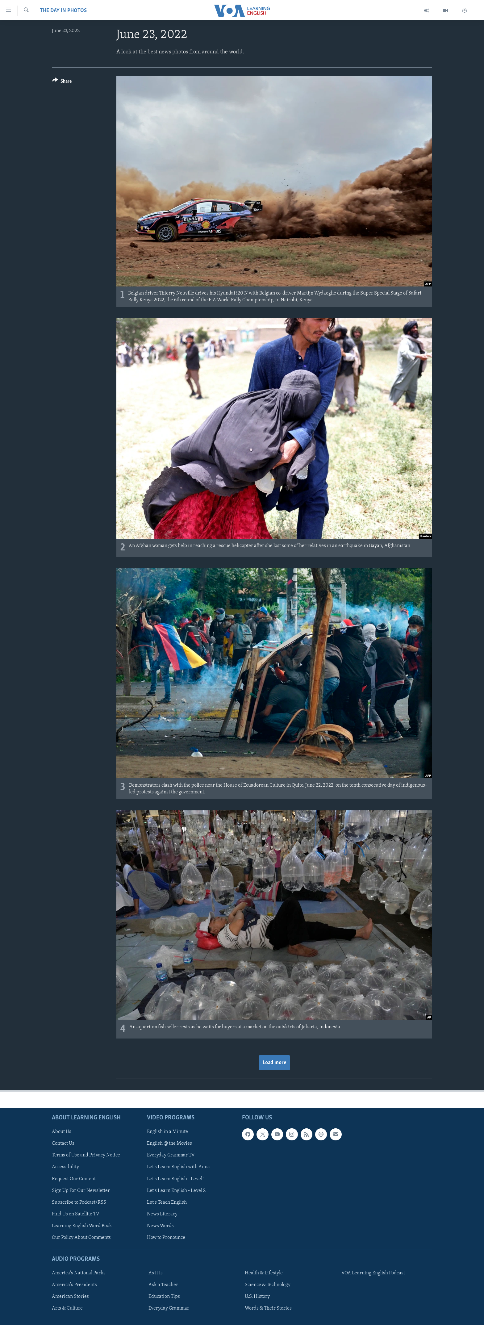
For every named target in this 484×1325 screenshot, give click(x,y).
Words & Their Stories (268, 1308)
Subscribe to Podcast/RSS (79, 1202)
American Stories (70, 1296)
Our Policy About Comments (81, 1237)
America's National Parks (79, 1273)
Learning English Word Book (82, 1225)
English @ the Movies (169, 1143)
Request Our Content (74, 1178)
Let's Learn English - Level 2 (176, 1190)
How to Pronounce (166, 1237)
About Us (61, 1131)
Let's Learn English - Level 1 (176, 1178)
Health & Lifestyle (264, 1273)
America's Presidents (74, 1284)
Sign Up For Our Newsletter (81, 1190)
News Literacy (162, 1214)
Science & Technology (267, 1284)
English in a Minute (167, 1131)
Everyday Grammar (168, 1308)
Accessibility (65, 1166)
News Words (160, 1225)
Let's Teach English (167, 1202)
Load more (274, 1063)
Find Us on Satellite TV (75, 1214)
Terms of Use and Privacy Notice (86, 1155)
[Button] (62, 82)
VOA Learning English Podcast (373, 1273)
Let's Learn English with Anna (178, 1166)
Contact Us (63, 1143)
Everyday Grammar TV (171, 1155)
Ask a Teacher (163, 1284)
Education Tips (164, 1296)
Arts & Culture (67, 1308)
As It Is (155, 1273)
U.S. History (257, 1296)
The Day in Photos (63, 11)
